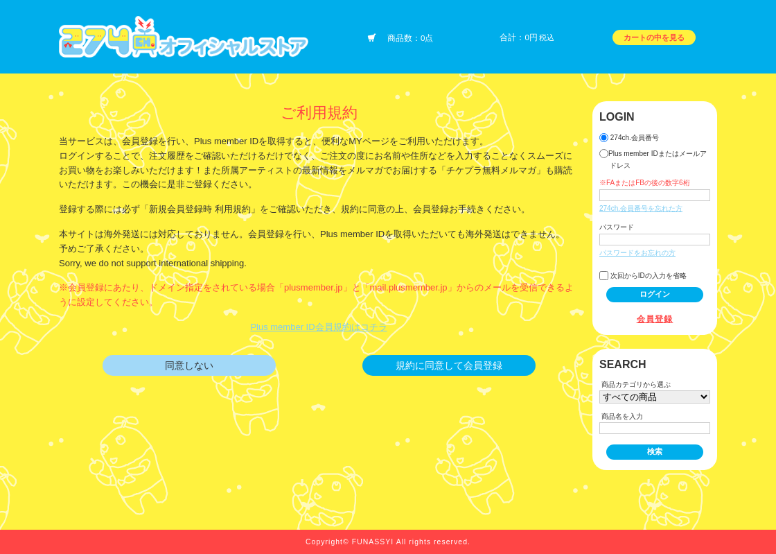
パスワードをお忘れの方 (637, 253)
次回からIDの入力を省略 (643, 275)
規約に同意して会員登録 (449, 365)
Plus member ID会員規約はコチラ (318, 327)
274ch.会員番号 (629, 137)
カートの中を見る (654, 37)
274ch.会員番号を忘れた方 (640, 208)
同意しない (189, 365)
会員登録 (655, 318)
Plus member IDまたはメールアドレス (653, 159)
